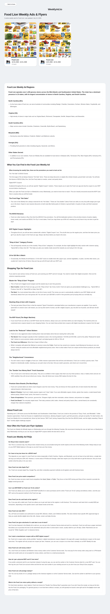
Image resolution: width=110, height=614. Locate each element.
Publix (51, 345)
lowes (10, 481)
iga (29, 360)
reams (87, 397)
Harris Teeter (46, 479)
